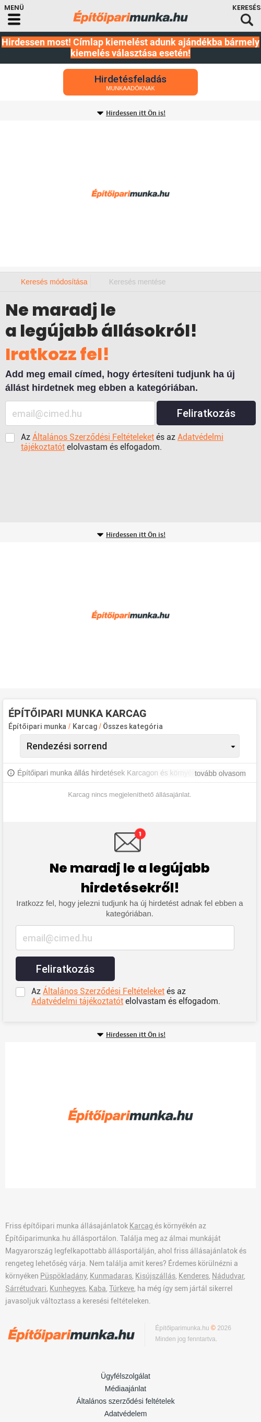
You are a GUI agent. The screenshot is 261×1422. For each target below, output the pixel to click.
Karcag (86, 726)
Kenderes (194, 1276)
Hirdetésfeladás (130, 82)
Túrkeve (121, 1288)
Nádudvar (228, 1276)
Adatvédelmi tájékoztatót (77, 1001)
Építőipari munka (37, 726)
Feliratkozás (206, 413)
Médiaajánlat (125, 1388)
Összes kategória (133, 726)
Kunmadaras (111, 1276)
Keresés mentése (137, 282)
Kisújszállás (155, 1276)
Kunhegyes (68, 1288)
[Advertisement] (130, 194)
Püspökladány (63, 1276)
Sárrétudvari (25, 1288)
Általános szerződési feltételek (125, 1401)
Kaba (97, 1288)
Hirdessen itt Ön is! (135, 113)
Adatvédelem (125, 1413)
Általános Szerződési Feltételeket (93, 437)
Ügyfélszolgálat (125, 1376)
